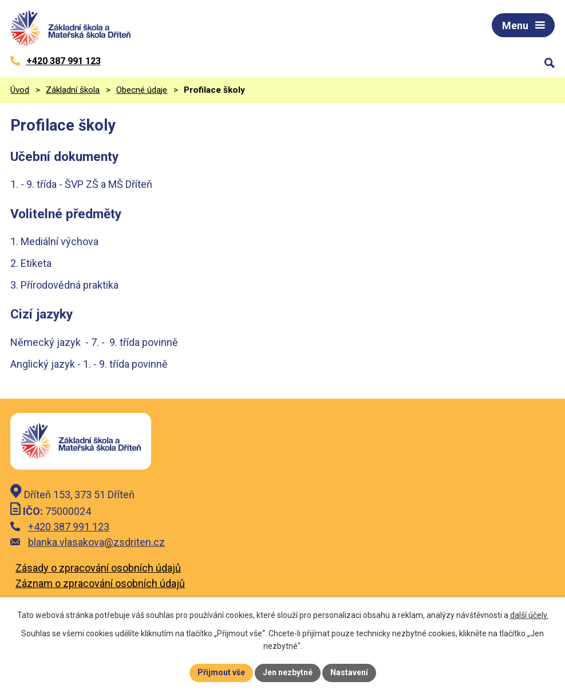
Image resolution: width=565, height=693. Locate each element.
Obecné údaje (141, 90)
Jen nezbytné (288, 672)
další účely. (529, 615)
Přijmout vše (221, 672)
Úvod (19, 90)
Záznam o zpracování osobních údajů (100, 583)
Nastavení (349, 672)
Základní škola (73, 90)
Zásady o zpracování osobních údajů (98, 568)
